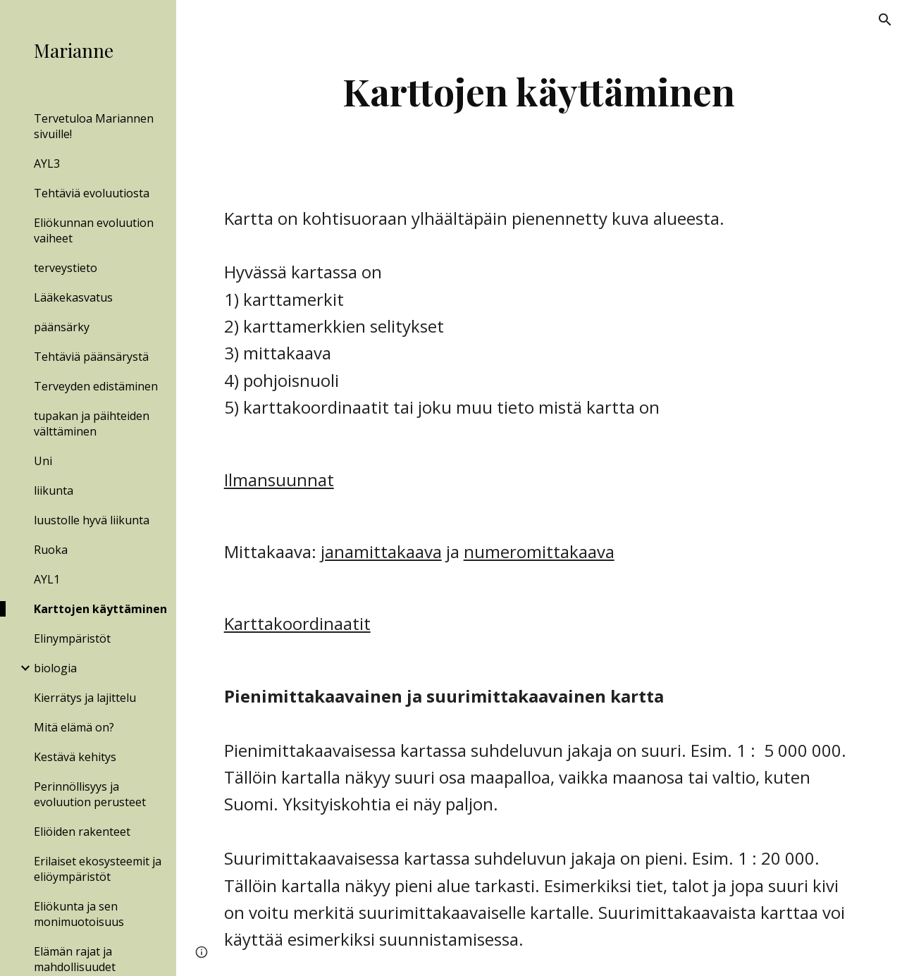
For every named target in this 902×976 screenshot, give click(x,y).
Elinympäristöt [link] (72, 638)
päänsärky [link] (61, 327)
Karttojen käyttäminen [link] (100, 609)
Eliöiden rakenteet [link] (82, 831)
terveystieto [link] (65, 268)
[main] (539, 91)
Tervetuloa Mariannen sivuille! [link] (94, 126)
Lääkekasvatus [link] (73, 297)
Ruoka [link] (51, 549)
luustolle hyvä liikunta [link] (91, 520)
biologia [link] (55, 668)
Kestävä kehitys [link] (75, 757)
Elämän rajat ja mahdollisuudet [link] (75, 959)
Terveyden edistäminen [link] (96, 386)
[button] (885, 20)
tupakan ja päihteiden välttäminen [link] (91, 423)
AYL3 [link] (47, 163)
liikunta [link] (53, 490)
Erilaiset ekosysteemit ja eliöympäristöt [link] (97, 868)
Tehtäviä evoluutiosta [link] (91, 193)
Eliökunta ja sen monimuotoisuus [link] (79, 913)
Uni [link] (43, 461)
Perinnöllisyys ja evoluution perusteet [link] (90, 794)
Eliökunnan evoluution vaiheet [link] (94, 230)
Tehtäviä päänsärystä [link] (91, 356)
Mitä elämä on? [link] (74, 727)
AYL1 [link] (47, 579)
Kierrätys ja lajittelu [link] (85, 697)
